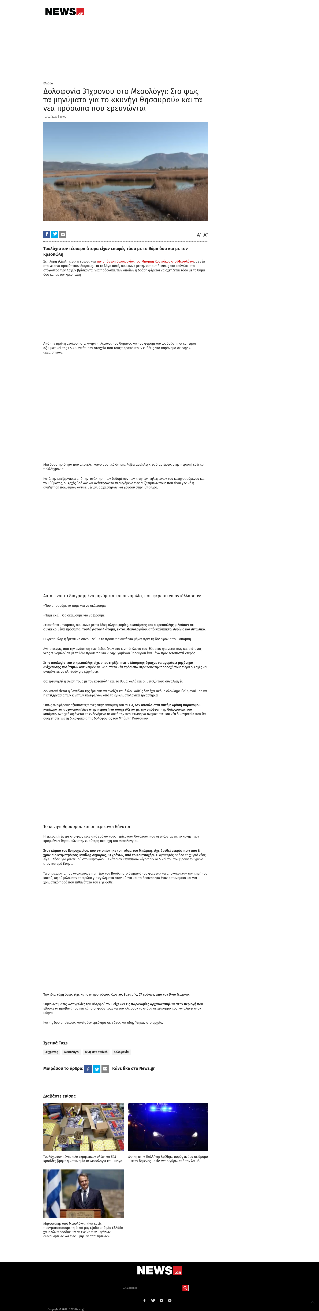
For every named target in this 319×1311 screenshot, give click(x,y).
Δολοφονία (121, 1052)
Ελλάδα (48, 83)
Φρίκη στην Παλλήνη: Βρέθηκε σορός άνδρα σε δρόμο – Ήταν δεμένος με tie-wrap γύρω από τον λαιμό (168, 1159)
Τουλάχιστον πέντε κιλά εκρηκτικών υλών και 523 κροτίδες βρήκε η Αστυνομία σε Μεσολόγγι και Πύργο (82, 1159)
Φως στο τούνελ (96, 1052)
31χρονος (51, 1052)
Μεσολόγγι (71, 1052)
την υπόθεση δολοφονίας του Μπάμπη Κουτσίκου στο (145, 261)
